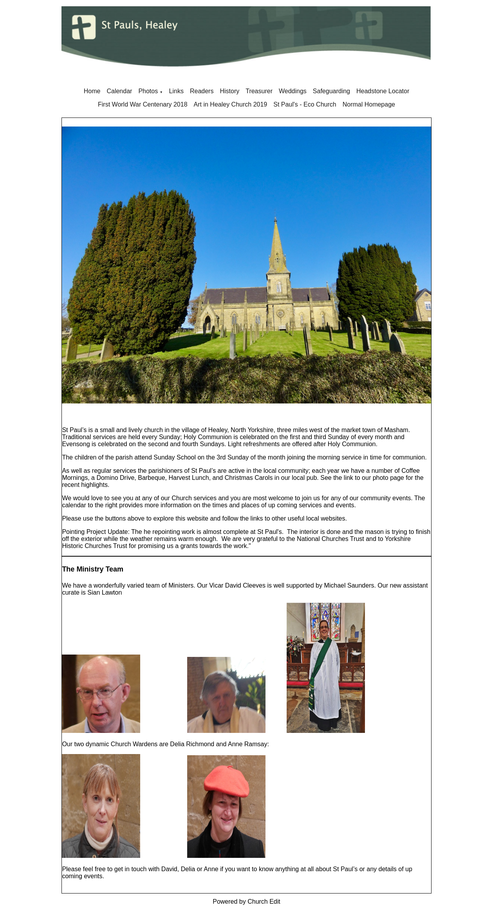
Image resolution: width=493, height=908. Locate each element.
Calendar (119, 91)
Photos (148, 91)
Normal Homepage (369, 104)
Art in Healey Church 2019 (230, 104)
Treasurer (259, 91)
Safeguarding (331, 91)
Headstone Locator (382, 91)
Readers (201, 91)
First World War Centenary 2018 (143, 104)
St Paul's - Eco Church (304, 104)
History (229, 91)
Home (92, 91)
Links (176, 91)
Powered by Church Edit (246, 901)
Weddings (293, 91)
